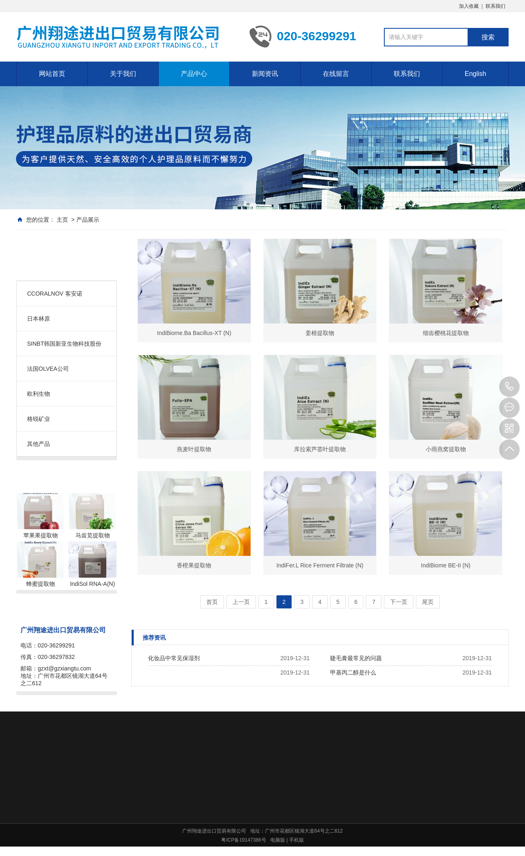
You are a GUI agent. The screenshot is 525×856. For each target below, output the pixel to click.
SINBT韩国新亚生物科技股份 (69, 343)
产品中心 (194, 73)
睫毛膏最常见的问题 (356, 658)
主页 (62, 219)
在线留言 (336, 73)
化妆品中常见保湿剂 (174, 658)
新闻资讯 (265, 73)
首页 (212, 602)
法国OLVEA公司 (48, 368)
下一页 (398, 602)
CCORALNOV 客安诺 (54, 293)
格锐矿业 (38, 418)
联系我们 (495, 6)
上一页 (241, 602)
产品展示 (87, 219)
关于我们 (123, 73)
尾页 (428, 602)
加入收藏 (469, 6)
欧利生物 (38, 393)
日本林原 (38, 318)
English (475, 73)
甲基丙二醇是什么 (353, 672)
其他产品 (38, 444)
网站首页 (52, 73)
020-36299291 (509, 386)
